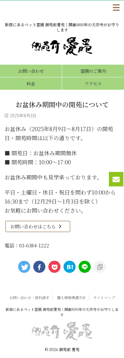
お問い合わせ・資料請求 (29, 297)
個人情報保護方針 (71, 297)
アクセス (93, 83)
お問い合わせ (31, 71)
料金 (31, 83)
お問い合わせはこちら (36, 226)
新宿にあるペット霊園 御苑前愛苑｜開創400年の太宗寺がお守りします (62, 312)
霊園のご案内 (93, 71)
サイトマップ (104, 297)
